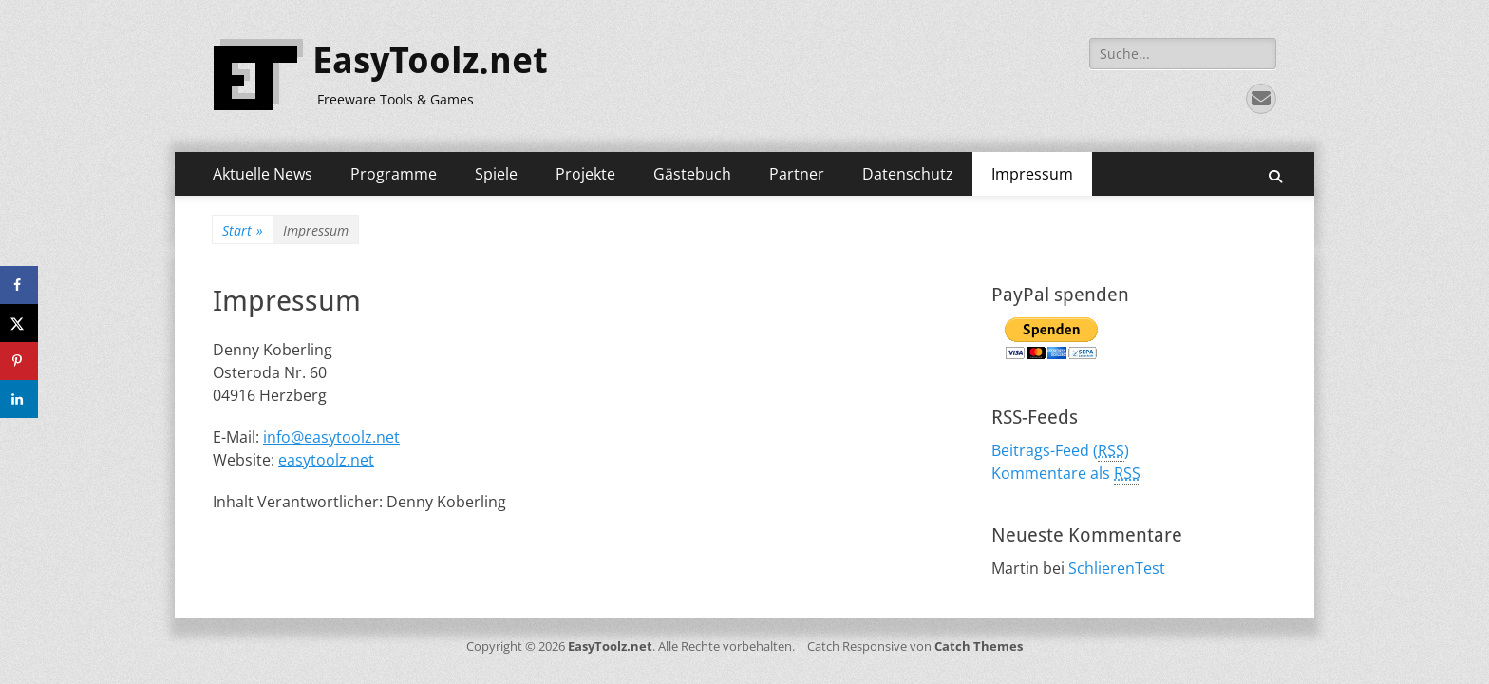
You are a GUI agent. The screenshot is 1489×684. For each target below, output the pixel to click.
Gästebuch (692, 173)
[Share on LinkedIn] (19, 399)
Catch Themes (978, 646)
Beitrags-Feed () (1060, 451)
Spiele (496, 173)
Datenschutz (907, 173)
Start (242, 230)
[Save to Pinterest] (19, 361)
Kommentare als (1065, 473)
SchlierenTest (1116, 568)
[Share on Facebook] (19, 285)
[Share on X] (19, 323)
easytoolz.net (326, 459)
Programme (393, 173)
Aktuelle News (262, 173)
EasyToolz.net (430, 61)
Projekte (585, 173)
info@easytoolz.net (331, 437)
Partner (796, 173)
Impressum (1032, 173)
